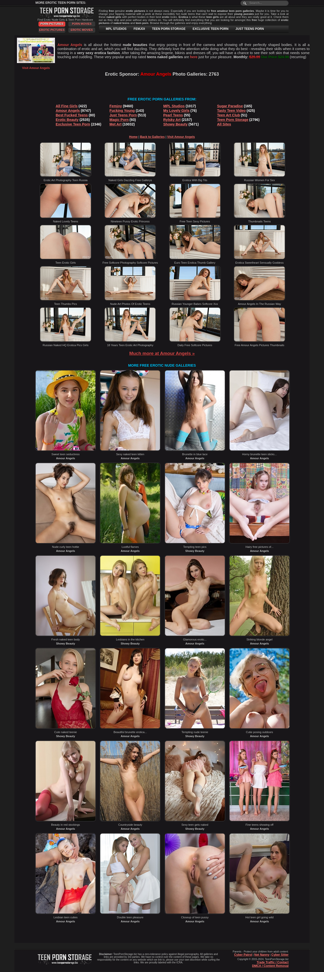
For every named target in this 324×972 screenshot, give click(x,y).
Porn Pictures (51, 23)
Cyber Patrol (243, 955)
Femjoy (116, 106)
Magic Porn (119, 120)
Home (133, 137)
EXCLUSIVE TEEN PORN (210, 29)
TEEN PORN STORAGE (168, 29)
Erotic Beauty (67, 120)
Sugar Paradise (230, 106)
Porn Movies (82, 23)
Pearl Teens (173, 115)
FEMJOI (139, 29)
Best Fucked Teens (72, 115)
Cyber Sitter (280, 955)
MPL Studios (174, 106)
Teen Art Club (228, 115)
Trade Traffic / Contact (273, 962)
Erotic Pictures (52, 29)
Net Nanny (261, 955)
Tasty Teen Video (231, 111)
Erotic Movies (82, 29)
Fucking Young (122, 111)
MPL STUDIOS (116, 29)
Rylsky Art (172, 120)
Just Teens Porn (123, 115)
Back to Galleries (152, 137)
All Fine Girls (66, 106)
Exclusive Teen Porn (73, 124)
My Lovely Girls (176, 111)
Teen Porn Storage (232, 120)
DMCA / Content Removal (270, 966)
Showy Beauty (175, 124)
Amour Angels (68, 111)
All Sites (224, 124)
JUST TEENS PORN (249, 29)
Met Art (116, 124)
